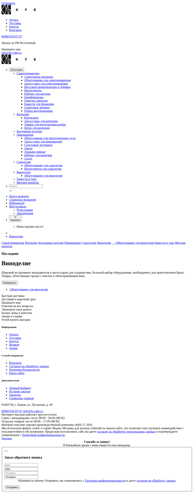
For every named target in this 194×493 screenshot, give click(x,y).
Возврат (14, 344)
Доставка (15, 23)
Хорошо (7, 438)
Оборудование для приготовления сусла (50, 138)
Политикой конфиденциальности (43, 435)
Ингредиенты (33, 90)
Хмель (28, 148)
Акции (13, 348)
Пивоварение (25, 134)
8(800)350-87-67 (12, 36)
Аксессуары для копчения (41, 121)
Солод (28, 158)
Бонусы (14, 26)
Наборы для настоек (37, 93)
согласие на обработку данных (156, 480)
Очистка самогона (36, 100)
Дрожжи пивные (34, 151)
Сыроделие (24, 162)
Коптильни (31, 117)
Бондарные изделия (29, 131)
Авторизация (25, 213)
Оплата (13, 19)
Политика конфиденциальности (105, 480)
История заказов (19, 391)
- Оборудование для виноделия (133, 242)
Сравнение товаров (21, 398)
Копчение (23, 114)
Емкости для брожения (39, 104)
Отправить (12, 487)
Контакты (15, 30)
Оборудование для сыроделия (43, 165)
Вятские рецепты (28, 182)
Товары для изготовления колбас (45, 124)
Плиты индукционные (38, 110)
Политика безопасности (24, 369)
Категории (17, 69)
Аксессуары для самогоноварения (46, 83)
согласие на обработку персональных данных (126, 431)
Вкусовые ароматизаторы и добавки (47, 87)
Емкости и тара (26, 179)
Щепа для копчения (37, 127)
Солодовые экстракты (38, 145)
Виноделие (24, 172)
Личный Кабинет (20, 388)
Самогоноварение (28, 73)
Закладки (15, 394)
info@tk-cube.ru (12, 52)
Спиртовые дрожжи (37, 107)
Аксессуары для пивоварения (43, 141)
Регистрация (25, 209)
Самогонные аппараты (38, 76)
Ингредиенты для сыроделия (42, 168)
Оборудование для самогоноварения (47, 80)
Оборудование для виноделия (43, 175)
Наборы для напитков (38, 155)
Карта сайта (16, 373)
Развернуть (9, 282)
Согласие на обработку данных (29, 366)
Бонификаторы (33, 97)
